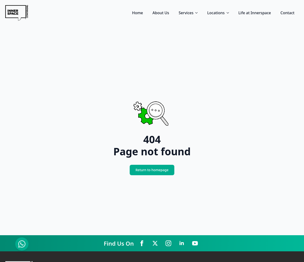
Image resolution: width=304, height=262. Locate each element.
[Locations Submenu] (229, 12)
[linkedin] (181, 243)
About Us (160, 12)
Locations (215, 12)
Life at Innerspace (254, 12)
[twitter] (155, 243)
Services (186, 12)
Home (137, 12)
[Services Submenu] (197, 12)
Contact (287, 12)
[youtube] (195, 243)
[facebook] (142, 243)
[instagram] (168, 243)
